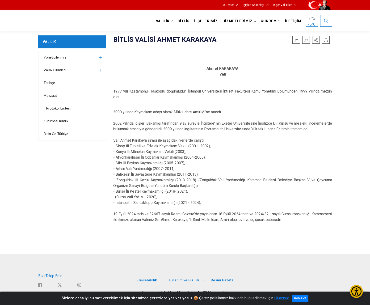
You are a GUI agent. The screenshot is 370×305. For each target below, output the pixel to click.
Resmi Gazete (222, 280)
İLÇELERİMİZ (206, 21)
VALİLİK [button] (162, 21)
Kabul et (300, 298)
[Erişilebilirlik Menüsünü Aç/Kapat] (356, 291)
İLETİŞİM (293, 21)
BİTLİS (183, 21)
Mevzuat (50, 95)
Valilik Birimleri (55, 70)
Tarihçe (49, 83)
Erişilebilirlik (147, 280)
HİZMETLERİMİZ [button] (237, 21)
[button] (316, 40)
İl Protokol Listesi (57, 108)
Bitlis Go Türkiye (56, 134)
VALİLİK (49, 42)
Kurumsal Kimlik (56, 121)
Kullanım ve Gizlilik (183, 280)
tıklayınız (281, 298)
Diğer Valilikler (282, 5)
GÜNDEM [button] (269, 21)
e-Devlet (228, 5)
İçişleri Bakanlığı (253, 5)
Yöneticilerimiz (55, 57)
